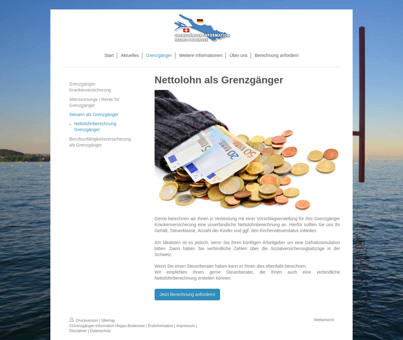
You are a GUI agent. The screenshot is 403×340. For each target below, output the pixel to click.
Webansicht (324, 320)
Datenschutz (100, 331)
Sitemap (108, 320)
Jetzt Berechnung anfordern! (187, 294)
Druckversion (84, 320)
